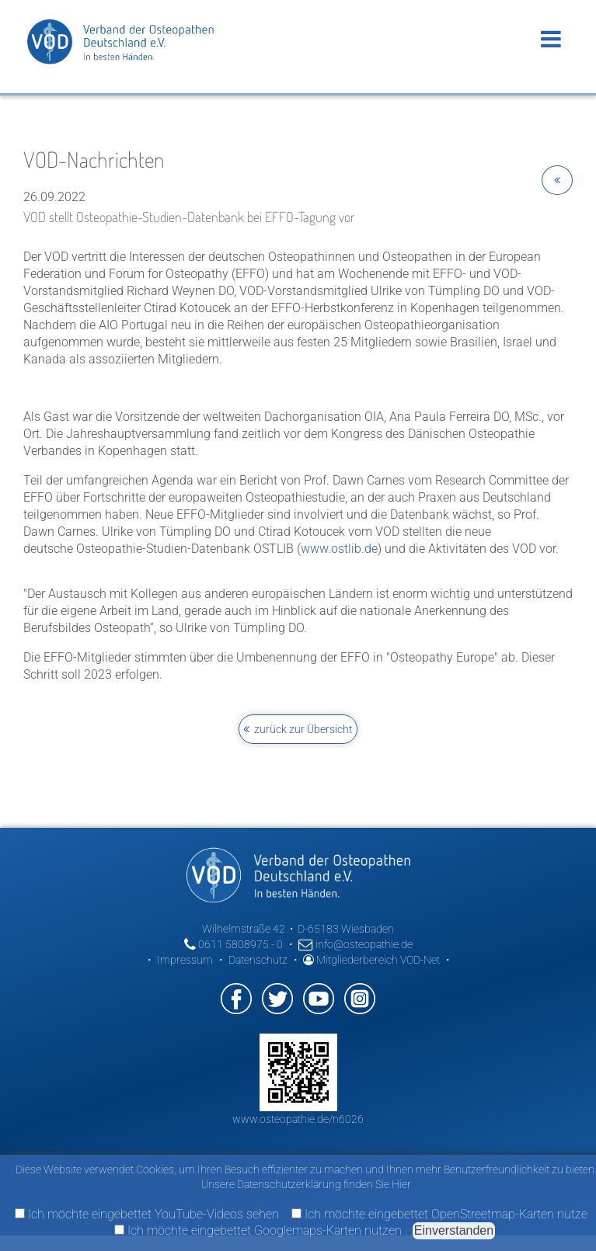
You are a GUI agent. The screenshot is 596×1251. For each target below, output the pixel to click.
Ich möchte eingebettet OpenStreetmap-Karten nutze (439, 1214)
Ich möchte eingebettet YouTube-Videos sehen (147, 1214)
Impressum (185, 960)
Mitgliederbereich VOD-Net (371, 960)
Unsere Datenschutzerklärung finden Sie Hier (306, 1184)
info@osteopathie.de (355, 944)
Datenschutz (258, 960)
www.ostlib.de (339, 548)
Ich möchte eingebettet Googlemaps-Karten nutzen (258, 1230)
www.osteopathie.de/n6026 (298, 1119)
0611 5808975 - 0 (233, 944)
